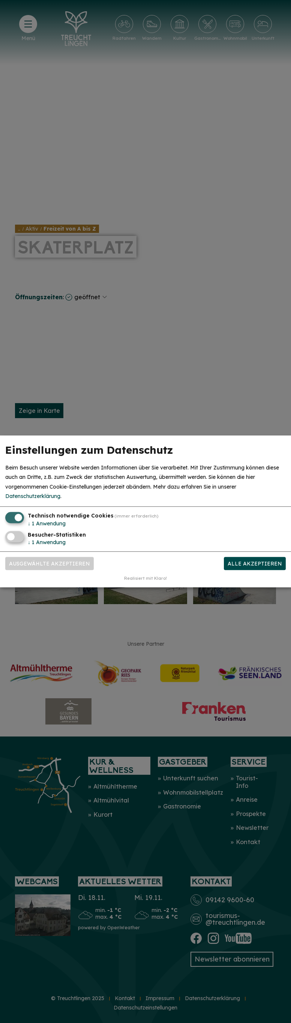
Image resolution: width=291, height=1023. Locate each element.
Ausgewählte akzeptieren (49, 563)
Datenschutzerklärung (32, 496)
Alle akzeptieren (255, 563)
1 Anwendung (47, 523)
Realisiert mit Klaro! (145, 578)
